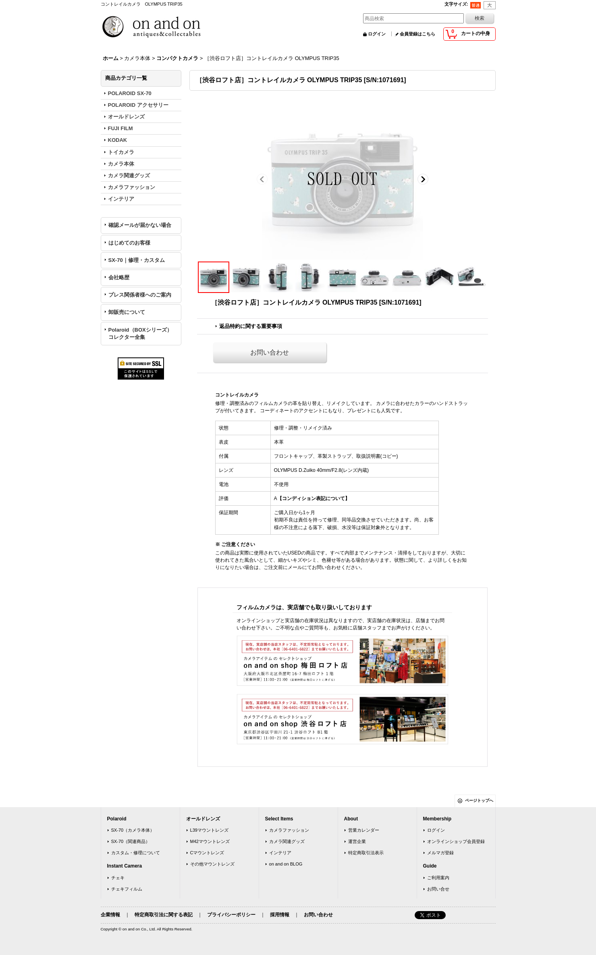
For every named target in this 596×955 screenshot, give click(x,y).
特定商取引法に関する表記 (164, 915)
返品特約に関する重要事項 (250, 326)
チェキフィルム (126, 888)
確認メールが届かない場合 (139, 225)
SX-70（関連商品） (130, 841)
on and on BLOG (286, 864)
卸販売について (126, 312)
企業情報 (110, 915)
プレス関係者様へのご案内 (139, 295)
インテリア (280, 852)
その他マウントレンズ (212, 864)
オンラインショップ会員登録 (456, 841)
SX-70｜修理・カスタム (136, 260)
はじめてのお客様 (129, 243)
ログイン (377, 33)
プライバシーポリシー (231, 915)
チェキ (118, 877)
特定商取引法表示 (366, 852)
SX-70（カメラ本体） (133, 830)
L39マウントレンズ (209, 830)
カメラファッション (289, 830)
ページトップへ (479, 800)
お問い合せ (438, 888)
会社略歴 (118, 277)
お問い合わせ (269, 352)
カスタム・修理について (135, 852)
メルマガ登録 (440, 852)
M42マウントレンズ (210, 841)
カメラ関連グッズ (287, 841)
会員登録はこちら (417, 33)
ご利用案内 (438, 877)
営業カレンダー (363, 830)
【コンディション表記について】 (313, 498)
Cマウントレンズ (207, 852)
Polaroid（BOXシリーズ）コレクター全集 (140, 333)
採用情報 (279, 915)
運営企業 (357, 841)
